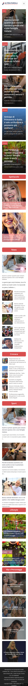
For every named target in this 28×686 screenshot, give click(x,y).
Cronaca (5, 44)
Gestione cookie (24, 684)
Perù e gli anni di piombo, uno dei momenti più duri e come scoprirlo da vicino (19, 331)
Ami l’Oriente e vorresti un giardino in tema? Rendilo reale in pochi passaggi (13, 155)
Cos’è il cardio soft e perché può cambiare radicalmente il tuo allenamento (19, 319)
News (4, 11)
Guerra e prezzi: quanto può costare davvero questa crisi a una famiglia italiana (13, 25)
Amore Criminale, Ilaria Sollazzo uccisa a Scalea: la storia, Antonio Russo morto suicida (17, 388)
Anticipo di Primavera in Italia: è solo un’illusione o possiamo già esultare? (13, 122)
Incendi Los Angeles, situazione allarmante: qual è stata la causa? (16, 381)
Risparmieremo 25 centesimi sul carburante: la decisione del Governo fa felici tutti (13, 57)
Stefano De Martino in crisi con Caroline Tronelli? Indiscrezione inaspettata (19, 343)
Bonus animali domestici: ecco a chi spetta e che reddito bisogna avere (19, 307)
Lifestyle (5, 143)
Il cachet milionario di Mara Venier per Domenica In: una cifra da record (14, 654)
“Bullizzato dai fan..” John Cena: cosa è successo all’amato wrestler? (17, 375)
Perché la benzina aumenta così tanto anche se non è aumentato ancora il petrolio (14, 91)
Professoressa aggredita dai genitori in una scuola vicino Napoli (17, 396)
